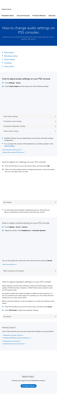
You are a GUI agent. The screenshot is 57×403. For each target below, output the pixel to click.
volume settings (9, 146)
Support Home (6, 9)
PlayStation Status (8, 15)
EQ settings (8, 63)
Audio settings (9, 52)
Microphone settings (11, 56)
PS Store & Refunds (39, 15)
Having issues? (9, 66)
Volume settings (9, 59)
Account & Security (23, 15)
